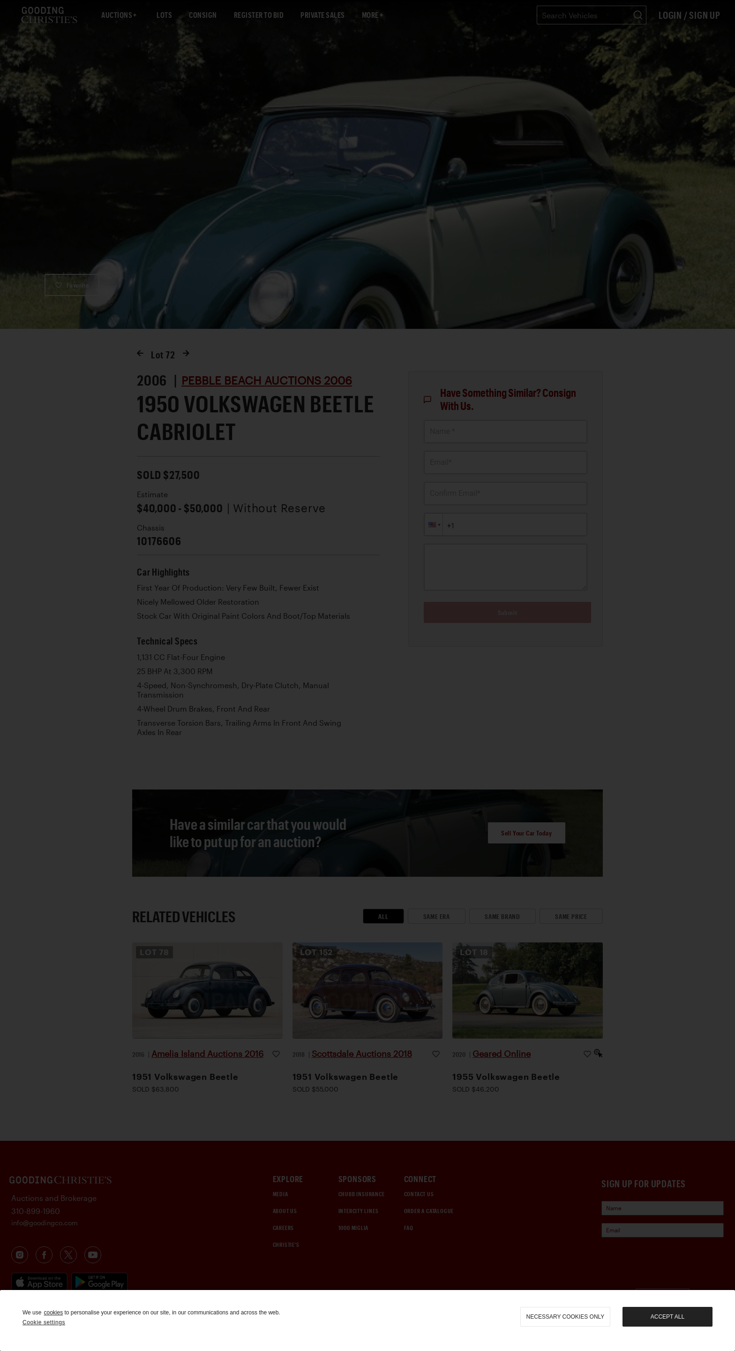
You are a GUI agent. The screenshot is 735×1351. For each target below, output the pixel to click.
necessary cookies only (565, 1316)
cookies (53, 1312)
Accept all (667, 1316)
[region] (367, 1320)
